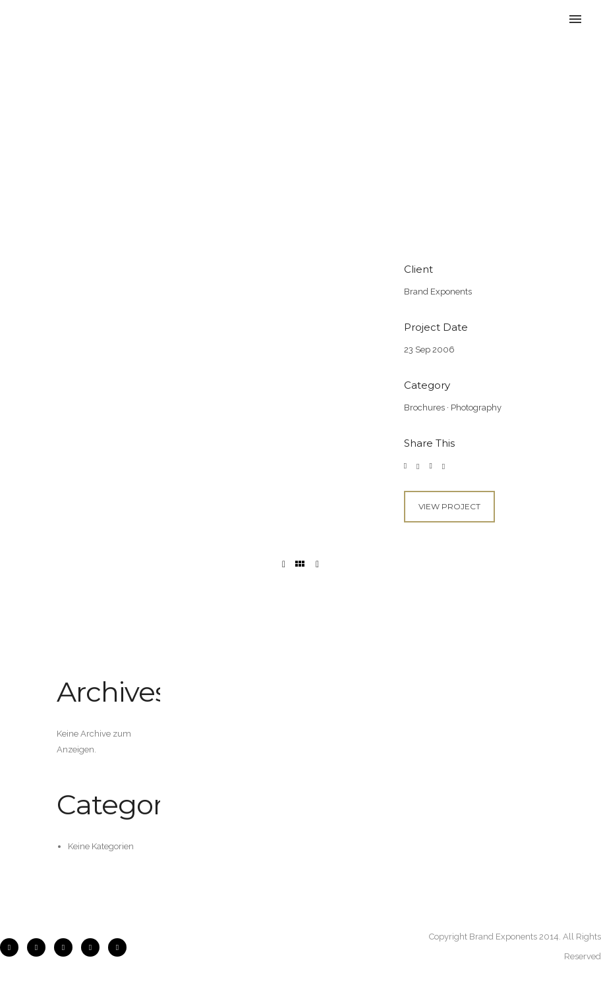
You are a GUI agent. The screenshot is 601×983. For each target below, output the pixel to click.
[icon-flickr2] (66, 947)
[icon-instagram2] (39, 947)
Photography (476, 407)
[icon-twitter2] (93, 947)
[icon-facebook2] (12, 947)
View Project (449, 506)
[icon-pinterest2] (117, 947)
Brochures (424, 407)
